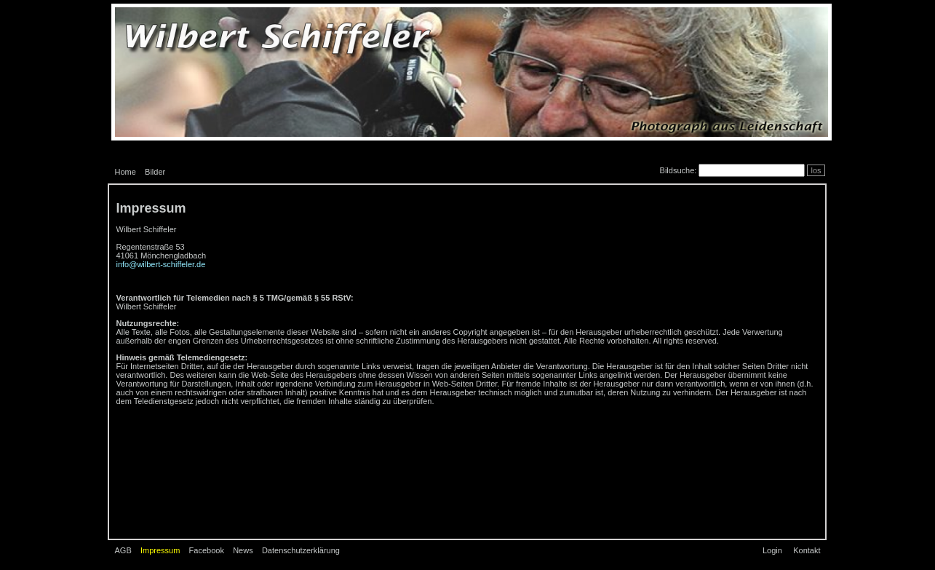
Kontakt (806, 550)
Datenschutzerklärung (301, 550)
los (816, 170)
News (243, 550)
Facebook (206, 550)
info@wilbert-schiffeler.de (161, 264)
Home (125, 171)
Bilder (155, 171)
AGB (123, 550)
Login (772, 550)
